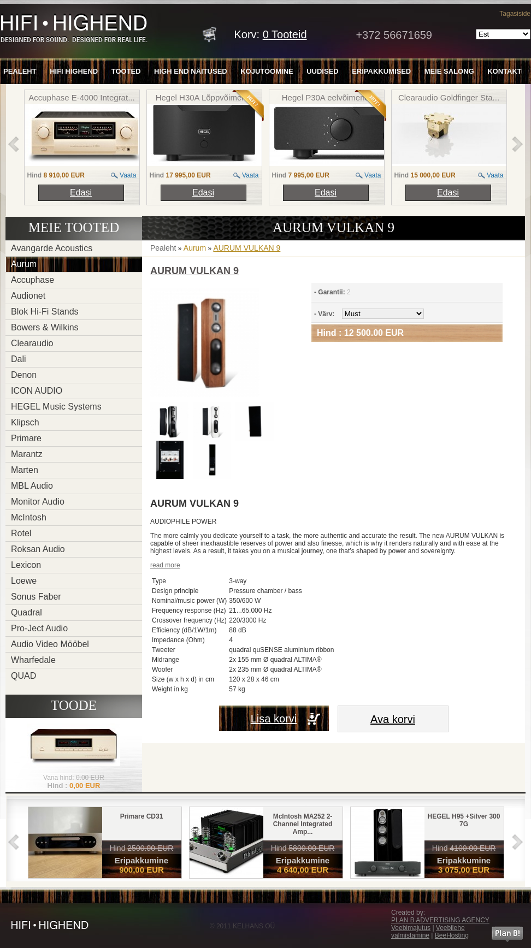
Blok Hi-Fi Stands (45, 311)
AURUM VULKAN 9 (246, 248)
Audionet (28, 295)
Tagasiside (514, 13)
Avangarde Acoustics (51, 248)
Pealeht (20, 71)
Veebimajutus (410, 928)
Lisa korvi (274, 719)
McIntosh (28, 517)
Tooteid (285, 34)
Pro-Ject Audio (39, 628)
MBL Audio (32, 485)
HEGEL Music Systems (56, 406)
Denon (24, 375)
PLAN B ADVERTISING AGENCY (440, 920)
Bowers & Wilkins (45, 327)
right (517, 144)
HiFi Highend (74, 71)
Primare (26, 438)
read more (165, 565)
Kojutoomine (266, 71)
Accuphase (32, 280)
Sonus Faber (36, 596)
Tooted (126, 71)
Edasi (81, 192)
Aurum (24, 264)
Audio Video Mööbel (50, 644)
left (13, 144)
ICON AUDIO (36, 390)
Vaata (128, 175)
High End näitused (190, 71)
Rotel (21, 533)
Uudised (322, 71)
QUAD (23, 675)
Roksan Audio (38, 549)
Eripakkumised (381, 71)
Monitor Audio (37, 501)
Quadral (26, 612)
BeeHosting (452, 935)
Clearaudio (32, 343)
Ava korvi (392, 719)
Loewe (24, 580)
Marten (24, 470)
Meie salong (449, 71)
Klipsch (25, 422)
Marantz (27, 454)
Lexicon (26, 565)
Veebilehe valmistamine (428, 931)
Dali (18, 359)
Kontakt (504, 71)
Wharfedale (33, 660)
